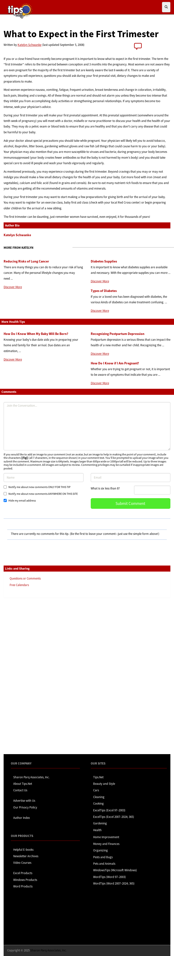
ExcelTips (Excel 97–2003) (109, 810)
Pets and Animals (104, 864)
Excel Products (22, 873)
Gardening (100, 823)
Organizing (100, 850)
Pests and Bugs (103, 857)
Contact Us (20, 790)
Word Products (22, 886)
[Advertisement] (27, 675)
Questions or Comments (25, 578)
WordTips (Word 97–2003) (109, 877)
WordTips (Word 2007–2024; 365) (114, 883)
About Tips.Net (22, 784)
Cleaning (98, 797)
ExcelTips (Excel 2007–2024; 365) (113, 817)
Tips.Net (98, 777)
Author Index (21, 818)
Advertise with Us (24, 801)
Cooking (98, 803)
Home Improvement (106, 837)
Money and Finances (106, 844)
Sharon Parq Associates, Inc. (31, 777)
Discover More (13, 287)
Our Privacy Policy (25, 807)
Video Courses (22, 863)
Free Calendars (19, 585)
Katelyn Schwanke (29, 45)
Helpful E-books (23, 850)
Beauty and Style (104, 784)
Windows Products (25, 880)
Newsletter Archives (25, 856)
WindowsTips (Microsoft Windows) (115, 870)
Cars (96, 790)
